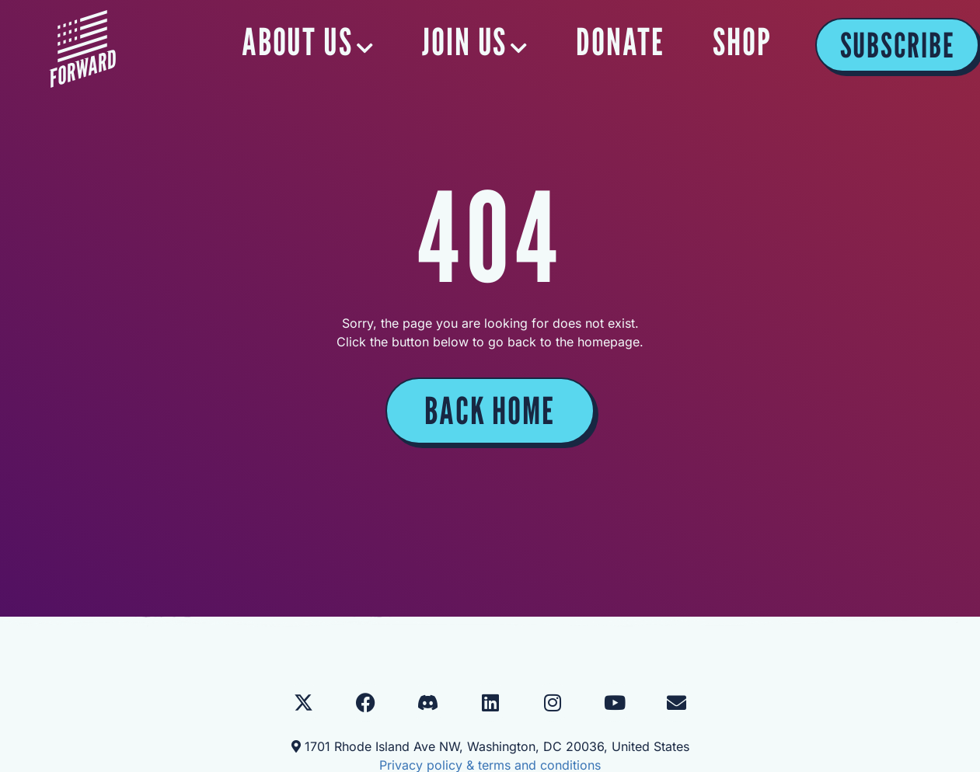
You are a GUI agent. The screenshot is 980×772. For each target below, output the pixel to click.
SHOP (742, 42)
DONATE (620, 42)
